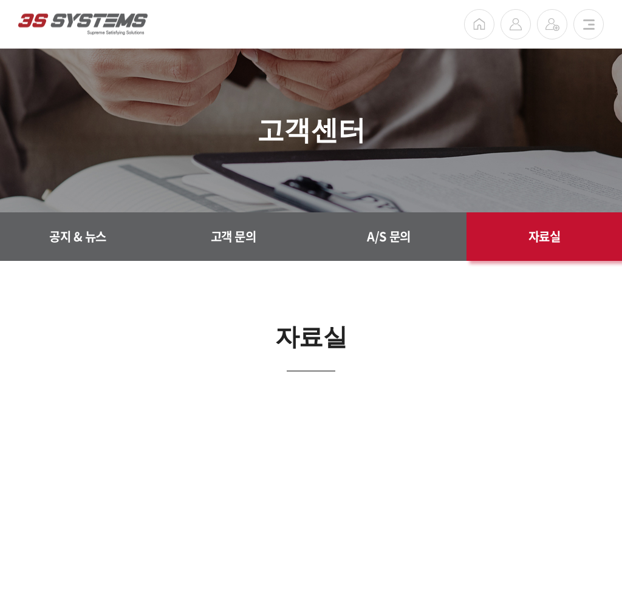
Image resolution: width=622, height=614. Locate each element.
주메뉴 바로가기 (0, 0)
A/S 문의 (388, 236)
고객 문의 (233, 236)
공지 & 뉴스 (77, 236)
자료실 (544, 236)
